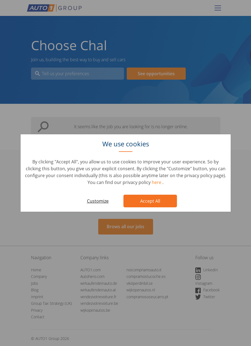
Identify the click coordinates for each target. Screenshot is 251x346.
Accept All (150, 201)
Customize (98, 201)
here (157, 182)
